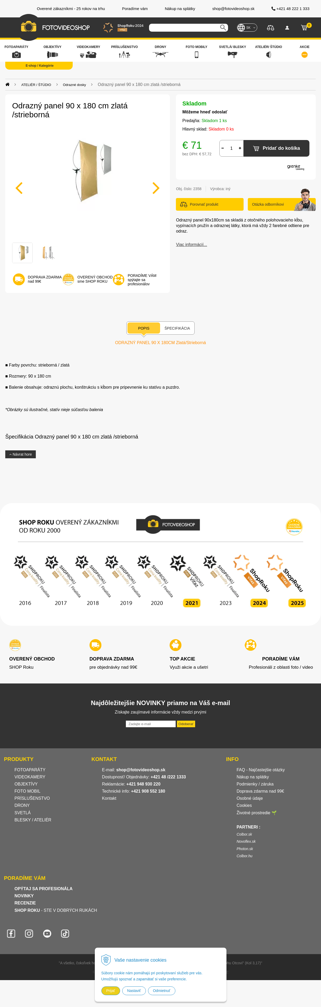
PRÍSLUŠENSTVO (32, 798)
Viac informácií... (191, 244)
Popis (144, 328)
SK (248, 28)
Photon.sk (244, 849)
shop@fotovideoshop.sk (140, 770)
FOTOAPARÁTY (30, 770)
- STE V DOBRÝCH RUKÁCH (55, 910)
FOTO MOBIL (27, 791)
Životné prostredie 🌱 (256, 813)
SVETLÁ (23, 813)
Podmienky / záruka (255, 784)
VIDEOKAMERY (29, 777)
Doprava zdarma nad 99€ (260, 791)
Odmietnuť (161, 991)
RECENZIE (25, 903)
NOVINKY (24, 896)
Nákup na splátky (252, 777)
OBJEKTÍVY (26, 784)
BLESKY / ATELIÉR (32, 820)
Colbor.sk (244, 834)
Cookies (244, 805)
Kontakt (109, 798)
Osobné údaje (249, 798)
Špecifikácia (177, 328)
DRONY (22, 805)
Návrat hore (20, 454)
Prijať (110, 991)
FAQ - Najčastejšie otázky (260, 770)
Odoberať (186, 724)
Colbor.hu (244, 856)
